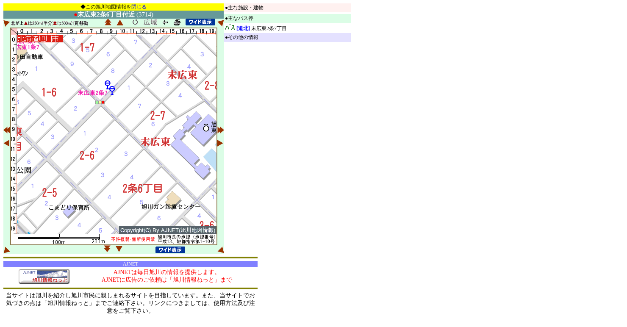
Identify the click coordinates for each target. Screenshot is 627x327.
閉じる (139, 7)
